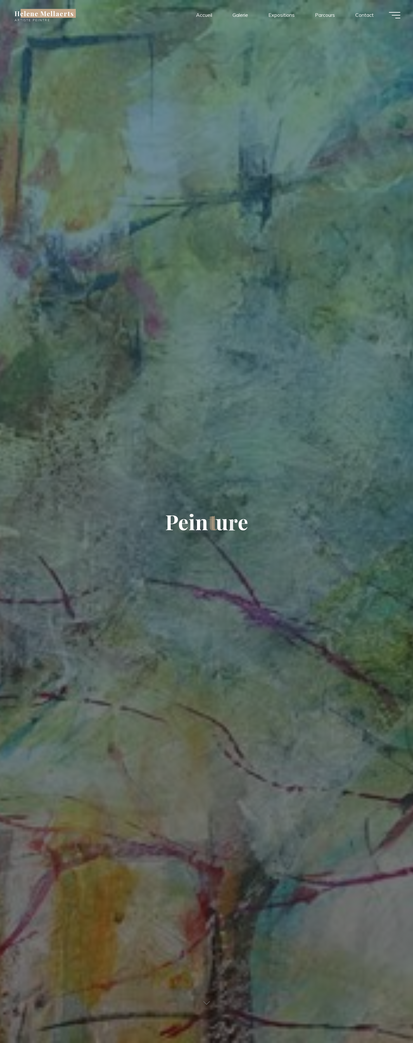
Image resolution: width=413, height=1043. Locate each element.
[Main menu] (394, 15)
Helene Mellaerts (44, 13)
